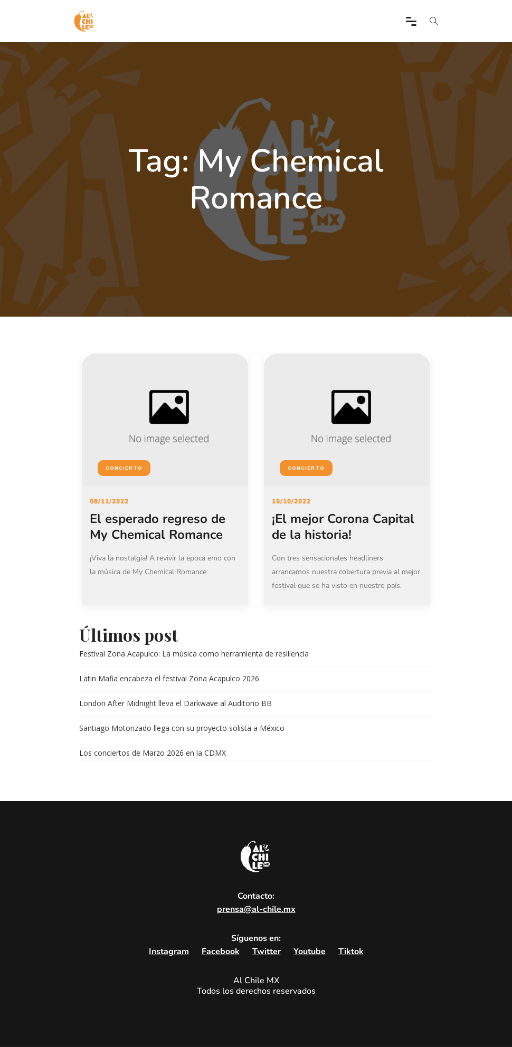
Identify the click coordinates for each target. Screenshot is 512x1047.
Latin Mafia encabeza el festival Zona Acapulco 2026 (169, 678)
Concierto (124, 468)
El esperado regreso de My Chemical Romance (157, 526)
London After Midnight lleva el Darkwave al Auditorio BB (175, 703)
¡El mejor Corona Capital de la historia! (343, 526)
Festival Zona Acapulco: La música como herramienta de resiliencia (194, 654)
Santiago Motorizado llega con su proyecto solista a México (182, 728)
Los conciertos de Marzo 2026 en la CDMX (152, 753)
